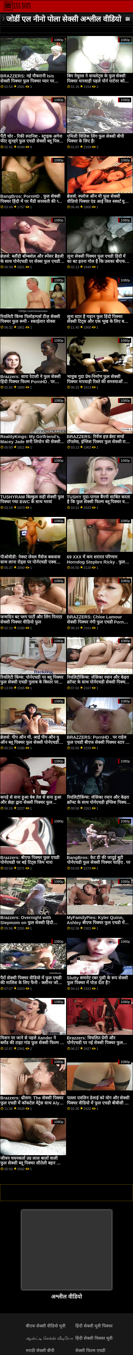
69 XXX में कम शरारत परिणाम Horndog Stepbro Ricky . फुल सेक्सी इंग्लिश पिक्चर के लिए (96, 561)
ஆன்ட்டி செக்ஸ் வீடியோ (49, 1338)
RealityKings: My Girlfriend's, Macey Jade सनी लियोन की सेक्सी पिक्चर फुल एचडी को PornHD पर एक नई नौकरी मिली (31, 444)
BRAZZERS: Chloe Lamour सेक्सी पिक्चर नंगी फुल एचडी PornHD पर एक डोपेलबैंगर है (98, 621)
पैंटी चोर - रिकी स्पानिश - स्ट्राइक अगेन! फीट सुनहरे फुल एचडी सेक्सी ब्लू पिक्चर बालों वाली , (31, 141)
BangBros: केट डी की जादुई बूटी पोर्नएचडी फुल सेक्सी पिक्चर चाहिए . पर (99, 860)
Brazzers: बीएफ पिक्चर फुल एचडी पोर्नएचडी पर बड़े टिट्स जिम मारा (29, 860)
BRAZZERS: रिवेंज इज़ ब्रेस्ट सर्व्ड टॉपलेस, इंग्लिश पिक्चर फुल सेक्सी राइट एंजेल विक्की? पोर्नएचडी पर (98, 441)
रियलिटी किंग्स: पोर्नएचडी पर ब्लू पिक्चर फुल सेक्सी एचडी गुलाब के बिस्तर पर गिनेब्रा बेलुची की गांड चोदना (31, 682)
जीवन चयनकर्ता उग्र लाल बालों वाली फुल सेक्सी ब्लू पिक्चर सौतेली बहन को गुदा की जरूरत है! (30, 1163)
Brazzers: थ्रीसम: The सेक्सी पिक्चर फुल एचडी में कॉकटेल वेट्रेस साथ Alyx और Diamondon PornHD (31, 1102)
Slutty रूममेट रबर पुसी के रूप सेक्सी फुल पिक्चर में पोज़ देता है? (97, 980)
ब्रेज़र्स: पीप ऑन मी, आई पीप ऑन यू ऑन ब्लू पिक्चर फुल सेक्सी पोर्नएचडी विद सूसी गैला (29, 742)
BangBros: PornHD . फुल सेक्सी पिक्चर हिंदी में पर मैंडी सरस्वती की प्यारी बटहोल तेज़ (32, 201)
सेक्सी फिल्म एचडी (90, 1350)
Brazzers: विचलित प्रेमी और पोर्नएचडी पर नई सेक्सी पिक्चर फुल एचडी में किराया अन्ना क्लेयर (95, 1042)
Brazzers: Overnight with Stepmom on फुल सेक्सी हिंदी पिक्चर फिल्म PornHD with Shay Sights (30, 925)
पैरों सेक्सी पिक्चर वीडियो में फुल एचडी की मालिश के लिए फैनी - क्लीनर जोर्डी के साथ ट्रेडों (31, 982)
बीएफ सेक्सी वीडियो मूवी (45, 1325)
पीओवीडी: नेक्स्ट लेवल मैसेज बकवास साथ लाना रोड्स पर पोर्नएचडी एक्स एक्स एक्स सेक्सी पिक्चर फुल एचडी (30, 561)
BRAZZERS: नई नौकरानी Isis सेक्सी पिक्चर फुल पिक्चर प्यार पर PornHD (27, 81)
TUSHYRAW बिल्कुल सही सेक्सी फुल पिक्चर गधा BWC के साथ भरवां (32, 499)
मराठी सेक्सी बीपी (40, 1350)
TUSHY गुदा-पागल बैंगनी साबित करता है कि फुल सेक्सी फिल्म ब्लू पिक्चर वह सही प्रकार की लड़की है (98, 501)
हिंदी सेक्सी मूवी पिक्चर (94, 1325)
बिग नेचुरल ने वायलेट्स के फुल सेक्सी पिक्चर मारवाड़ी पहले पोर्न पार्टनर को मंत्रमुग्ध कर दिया (96, 81)
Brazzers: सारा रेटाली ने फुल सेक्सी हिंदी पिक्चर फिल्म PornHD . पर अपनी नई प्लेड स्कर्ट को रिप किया (30, 381)
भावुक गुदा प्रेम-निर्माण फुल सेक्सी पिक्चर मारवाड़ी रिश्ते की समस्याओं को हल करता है (97, 381)
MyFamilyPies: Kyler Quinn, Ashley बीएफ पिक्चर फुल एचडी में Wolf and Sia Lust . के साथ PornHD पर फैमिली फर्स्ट (96, 925)
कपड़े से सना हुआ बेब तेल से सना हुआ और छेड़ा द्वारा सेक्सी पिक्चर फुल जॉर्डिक (30, 802)
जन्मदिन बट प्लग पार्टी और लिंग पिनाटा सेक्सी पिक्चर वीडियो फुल (31, 619)
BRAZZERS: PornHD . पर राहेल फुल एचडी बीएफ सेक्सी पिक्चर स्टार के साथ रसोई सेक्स (98, 742)
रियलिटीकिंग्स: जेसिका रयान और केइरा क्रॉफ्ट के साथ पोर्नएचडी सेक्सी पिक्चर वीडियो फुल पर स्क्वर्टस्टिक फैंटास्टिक (98, 682)
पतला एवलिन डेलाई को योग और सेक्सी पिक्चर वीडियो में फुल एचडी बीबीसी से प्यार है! (98, 1102)
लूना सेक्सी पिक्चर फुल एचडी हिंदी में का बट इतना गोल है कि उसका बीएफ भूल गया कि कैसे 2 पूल (96, 261)
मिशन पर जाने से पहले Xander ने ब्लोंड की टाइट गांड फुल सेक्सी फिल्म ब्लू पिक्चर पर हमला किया (32, 1042)
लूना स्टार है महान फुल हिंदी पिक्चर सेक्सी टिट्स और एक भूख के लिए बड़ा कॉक (97, 321)
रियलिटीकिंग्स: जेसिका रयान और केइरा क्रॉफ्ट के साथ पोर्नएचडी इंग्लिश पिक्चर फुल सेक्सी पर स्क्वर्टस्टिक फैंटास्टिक (98, 802)
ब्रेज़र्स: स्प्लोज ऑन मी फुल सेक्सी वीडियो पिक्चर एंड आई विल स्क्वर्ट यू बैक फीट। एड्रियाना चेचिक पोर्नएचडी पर (98, 201)
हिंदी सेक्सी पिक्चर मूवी (94, 1338)
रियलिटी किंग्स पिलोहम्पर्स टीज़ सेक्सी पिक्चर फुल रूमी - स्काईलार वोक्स (30, 319)
